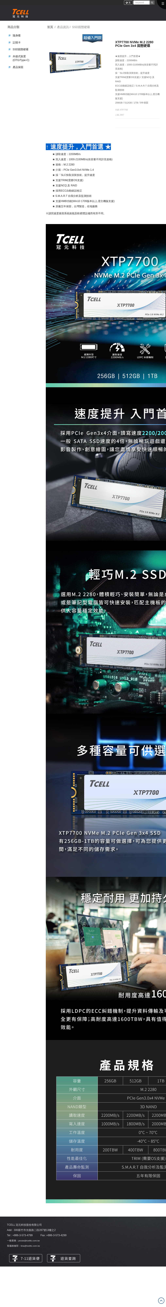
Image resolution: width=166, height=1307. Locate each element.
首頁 (50, 27)
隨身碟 (17, 35)
